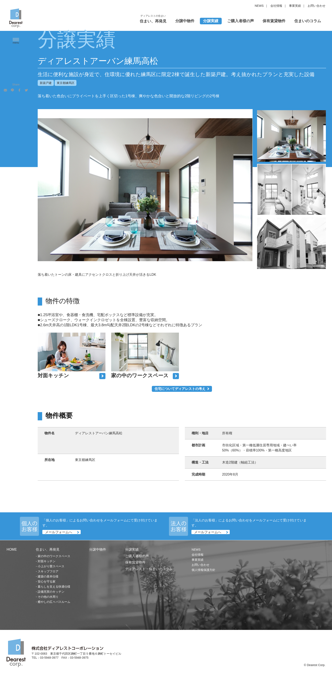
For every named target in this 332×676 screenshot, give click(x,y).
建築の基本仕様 (48, 576)
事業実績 (295, 5)
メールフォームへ (58, 532)
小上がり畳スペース (51, 566)
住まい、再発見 (153, 21)
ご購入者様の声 (240, 21)
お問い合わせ (316, 5)
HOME (12, 549)
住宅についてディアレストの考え (180, 389)
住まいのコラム (307, 21)
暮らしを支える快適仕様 (54, 586)
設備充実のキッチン (51, 591)
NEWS (259, 5)
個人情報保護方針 (203, 570)
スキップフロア (48, 571)
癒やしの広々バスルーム (54, 601)
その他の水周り (48, 596)
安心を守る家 (46, 581)
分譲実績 (210, 21)
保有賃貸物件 (274, 21)
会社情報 (276, 5)
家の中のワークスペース (54, 556)
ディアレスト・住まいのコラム (149, 569)
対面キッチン (46, 561)
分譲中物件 (184, 21)
